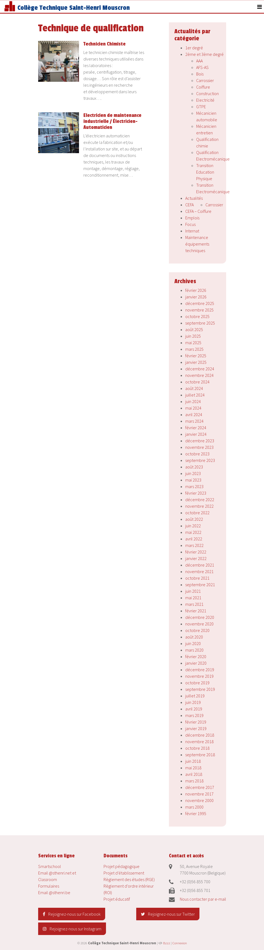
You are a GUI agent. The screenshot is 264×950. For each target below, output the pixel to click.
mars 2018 (194, 780)
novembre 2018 (199, 741)
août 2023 (194, 467)
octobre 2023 (197, 453)
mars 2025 (194, 349)
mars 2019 (194, 715)
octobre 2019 (197, 682)
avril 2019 (193, 709)
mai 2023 (193, 480)
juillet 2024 (195, 395)
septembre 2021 (200, 584)
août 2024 (194, 388)
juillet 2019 (195, 695)
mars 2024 (194, 421)
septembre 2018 (200, 754)
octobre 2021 (197, 578)
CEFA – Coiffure (198, 211)
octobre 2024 (197, 382)
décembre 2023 (199, 440)
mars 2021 (194, 604)
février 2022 (195, 552)
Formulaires (48, 886)
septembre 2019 (200, 689)
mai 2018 (193, 767)
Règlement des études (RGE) (129, 879)
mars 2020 (194, 650)
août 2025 (194, 329)
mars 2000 (194, 807)
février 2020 (195, 656)
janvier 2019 (196, 728)
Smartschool (49, 866)
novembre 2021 (199, 571)
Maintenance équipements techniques (197, 244)
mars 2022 (194, 545)
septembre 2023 (200, 460)
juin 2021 (193, 591)
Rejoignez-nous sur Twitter (168, 914)
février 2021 (195, 610)
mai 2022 (193, 532)
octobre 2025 (197, 316)
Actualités (194, 198)
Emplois (192, 217)
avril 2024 (193, 414)
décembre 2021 (199, 565)
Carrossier (205, 80)
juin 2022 (193, 525)
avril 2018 (193, 774)
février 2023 (195, 493)
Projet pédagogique (121, 866)
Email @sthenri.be (54, 892)
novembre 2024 (199, 375)
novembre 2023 (199, 447)
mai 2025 (193, 342)
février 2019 (195, 722)
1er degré (194, 47)
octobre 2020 (197, 630)
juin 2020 (193, 643)
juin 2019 (193, 702)
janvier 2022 (196, 558)
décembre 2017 (199, 787)
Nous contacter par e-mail (203, 899)
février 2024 (195, 427)
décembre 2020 (199, 617)
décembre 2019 (199, 669)
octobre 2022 (197, 512)
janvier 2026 (196, 296)
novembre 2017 (199, 794)
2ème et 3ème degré (204, 54)
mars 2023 (194, 486)
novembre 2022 (199, 506)
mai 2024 (193, 408)
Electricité (205, 100)
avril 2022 (193, 538)
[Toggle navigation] (259, 7)
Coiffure (203, 87)
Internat (192, 231)
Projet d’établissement (124, 873)
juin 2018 (193, 761)
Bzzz (166, 943)
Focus (190, 224)
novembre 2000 (199, 800)
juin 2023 (193, 473)
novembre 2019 (199, 676)
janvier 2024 (196, 434)
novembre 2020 (199, 624)
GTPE (201, 106)
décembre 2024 (199, 368)
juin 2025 (193, 336)
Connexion (179, 943)
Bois (200, 74)
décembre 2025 (199, 303)
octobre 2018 (197, 748)
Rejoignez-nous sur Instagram (72, 928)
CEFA (189, 204)
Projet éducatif (117, 899)
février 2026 (195, 290)
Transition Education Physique (205, 172)
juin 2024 (193, 401)
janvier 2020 (196, 663)
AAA (199, 60)
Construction (207, 93)
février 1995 (195, 813)
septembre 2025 (200, 323)
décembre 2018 (199, 735)
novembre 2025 (199, 310)
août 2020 (194, 637)
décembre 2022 (199, 499)
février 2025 (195, 355)
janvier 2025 (196, 362)
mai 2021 (193, 597)
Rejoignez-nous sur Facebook (72, 914)
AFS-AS (202, 67)
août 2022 (194, 519)
